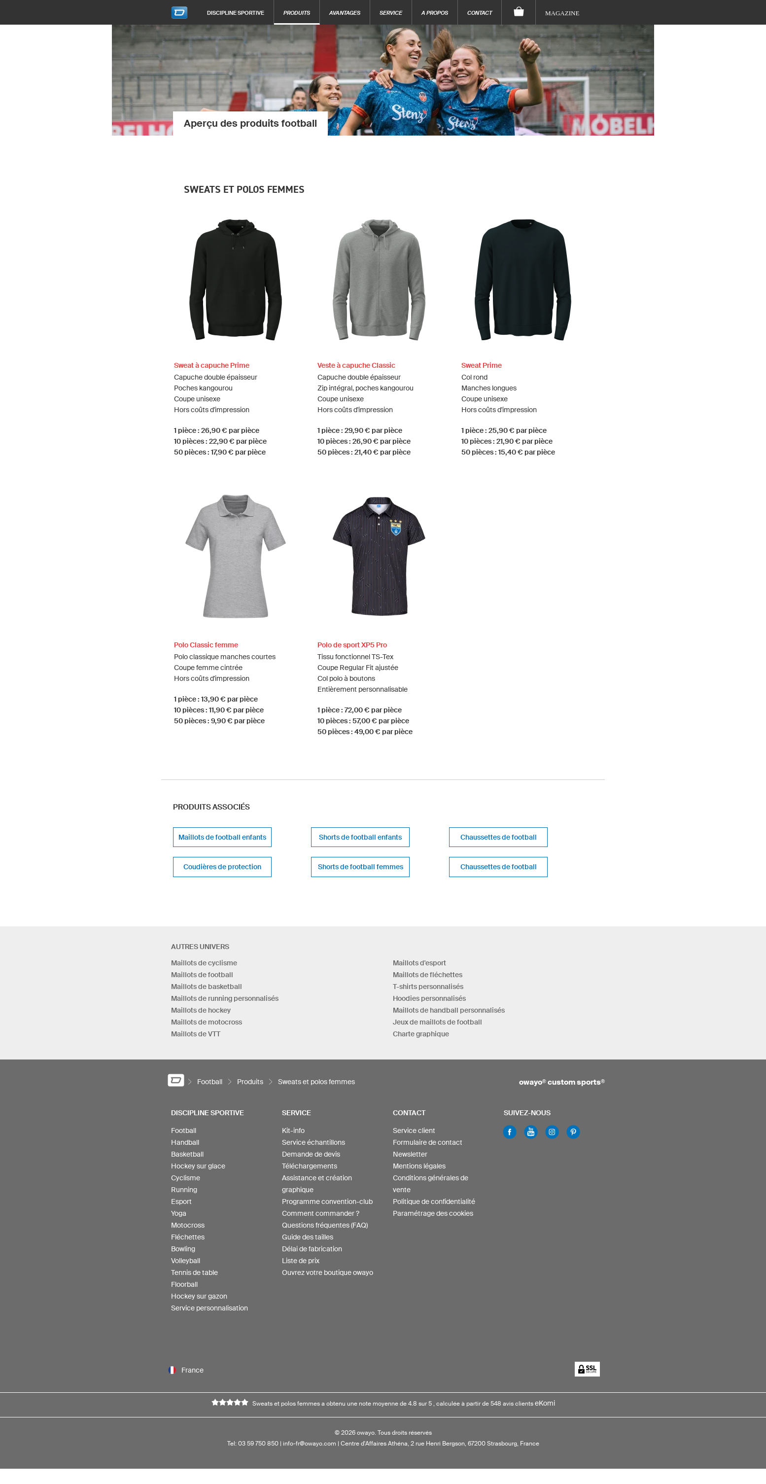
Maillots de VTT (195, 1034)
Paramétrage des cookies (433, 1213)
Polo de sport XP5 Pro (352, 645)
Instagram (552, 1132)
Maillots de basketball (206, 986)
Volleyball (185, 1261)
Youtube (531, 1132)
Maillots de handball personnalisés (449, 1010)
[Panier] (519, 12)
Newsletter (410, 1154)
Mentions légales (419, 1166)
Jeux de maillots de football (437, 1022)
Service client (414, 1130)
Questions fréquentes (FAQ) (325, 1225)
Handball (185, 1142)
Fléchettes (188, 1237)
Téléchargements (309, 1166)
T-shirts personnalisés (428, 986)
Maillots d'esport (419, 963)
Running (184, 1190)
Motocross (188, 1225)
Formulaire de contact (427, 1142)
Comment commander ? (320, 1213)
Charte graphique (421, 1034)
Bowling (183, 1249)
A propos (434, 12)
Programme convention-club (327, 1201)
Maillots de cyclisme (204, 963)
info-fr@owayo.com (309, 1443)
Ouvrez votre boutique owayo (327, 1272)
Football (183, 1130)
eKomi (545, 1403)
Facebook (510, 1132)
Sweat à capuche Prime (211, 365)
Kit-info (293, 1130)
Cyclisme (185, 1178)
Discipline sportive (235, 12)
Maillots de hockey (201, 1010)
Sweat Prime (481, 365)
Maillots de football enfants (222, 837)
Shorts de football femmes (360, 867)
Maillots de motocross (206, 1022)
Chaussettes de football (498, 837)
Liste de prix (300, 1261)
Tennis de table (194, 1272)
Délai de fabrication (312, 1249)
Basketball (187, 1154)
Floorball (184, 1284)
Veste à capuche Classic (356, 365)
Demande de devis (311, 1154)
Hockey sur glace (198, 1166)
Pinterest (573, 1132)
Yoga (178, 1213)
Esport (181, 1201)
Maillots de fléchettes (427, 975)
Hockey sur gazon (199, 1296)
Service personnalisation (209, 1308)
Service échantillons (313, 1142)
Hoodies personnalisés (429, 998)
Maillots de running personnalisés (225, 998)
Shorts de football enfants (360, 837)
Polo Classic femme (206, 645)
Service (391, 12)
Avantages (344, 12)
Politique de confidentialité (434, 1201)
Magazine (562, 13)
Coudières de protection (222, 867)
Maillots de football (202, 975)
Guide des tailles (307, 1237)
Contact (479, 12)
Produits (296, 12)
